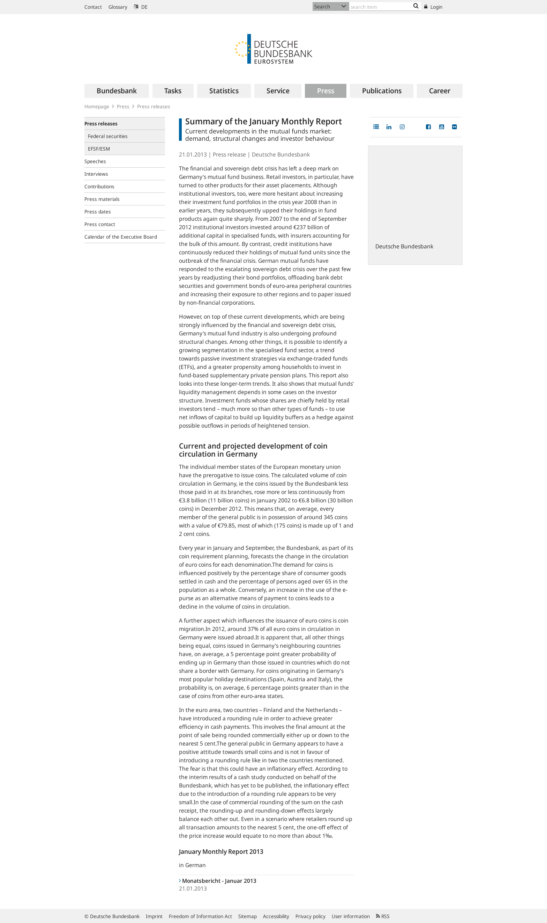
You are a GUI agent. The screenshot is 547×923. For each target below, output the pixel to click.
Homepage (96, 106)
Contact (93, 6)
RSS (383, 916)
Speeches (95, 161)
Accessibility (276, 916)
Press (123, 106)
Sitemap (247, 916)
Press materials (102, 199)
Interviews (96, 173)
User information (351, 916)
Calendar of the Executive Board (120, 236)
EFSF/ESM (99, 148)
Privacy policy (310, 916)
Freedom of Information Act (200, 916)
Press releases (153, 106)
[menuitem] (116, 91)
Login (433, 6)
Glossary (117, 6)
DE (141, 6)
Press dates (97, 211)
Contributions (99, 186)
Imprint (154, 916)
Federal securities (108, 136)
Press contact (99, 224)
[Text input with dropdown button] (385, 6)
